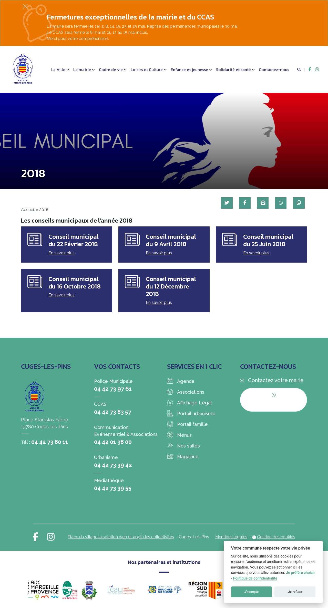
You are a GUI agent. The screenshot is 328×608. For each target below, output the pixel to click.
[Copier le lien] (298, 203)
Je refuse (295, 592)
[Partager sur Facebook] (244, 203)
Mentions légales (231, 536)
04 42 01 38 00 (113, 441)
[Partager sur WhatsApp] (280, 203)
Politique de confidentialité (255, 578)
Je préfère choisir (300, 573)
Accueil (28, 209)
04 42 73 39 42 (113, 465)
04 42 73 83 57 (112, 411)
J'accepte (251, 592)
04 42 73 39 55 (112, 488)
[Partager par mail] (262, 203)
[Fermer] (25, 6)
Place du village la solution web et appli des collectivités (121, 536)
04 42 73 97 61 (113, 388)
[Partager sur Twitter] (226, 203)
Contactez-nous (274, 69)
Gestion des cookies (276, 536)
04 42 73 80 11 (49, 441)
